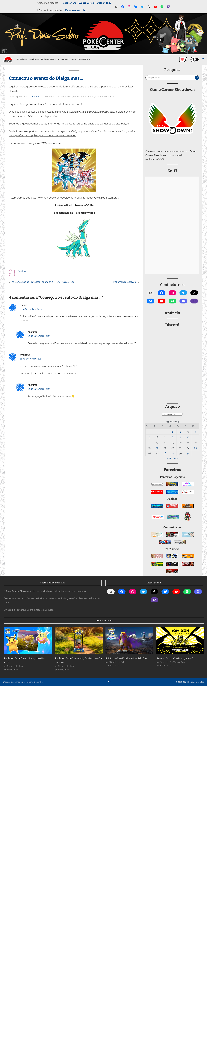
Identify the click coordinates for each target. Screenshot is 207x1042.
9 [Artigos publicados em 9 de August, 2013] (180, 437)
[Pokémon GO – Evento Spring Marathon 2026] (28, 640)
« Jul (168, 458)
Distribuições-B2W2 (83, 96)
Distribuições (65, 96)
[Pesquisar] (197, 78)
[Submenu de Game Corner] (67, 59)
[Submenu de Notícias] (21, 59)
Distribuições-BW (104, 96)
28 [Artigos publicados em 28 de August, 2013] (165, 453)
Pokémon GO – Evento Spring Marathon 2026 (86, 3)
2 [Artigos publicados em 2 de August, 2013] (180, 431)
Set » (175, 458)
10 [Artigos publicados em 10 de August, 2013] (188, 437)
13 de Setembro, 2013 (39, 335)
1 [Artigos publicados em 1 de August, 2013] (172, 431)
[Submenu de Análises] (32, 59)
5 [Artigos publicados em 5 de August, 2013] (149, 437)
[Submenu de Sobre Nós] (83, 59)
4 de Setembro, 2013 (31, 309)
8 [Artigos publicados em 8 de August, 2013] (172, 437)
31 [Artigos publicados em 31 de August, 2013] (188, 453)
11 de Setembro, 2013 (31, 358)
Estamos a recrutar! (76, 10)
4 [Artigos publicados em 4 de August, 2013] (195, 431)
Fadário (36, 96)
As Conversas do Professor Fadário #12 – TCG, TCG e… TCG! (43, 282)
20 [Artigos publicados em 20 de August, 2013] (157, 448)
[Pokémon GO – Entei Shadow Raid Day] (129, 640)
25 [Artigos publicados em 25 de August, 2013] (195, 448)
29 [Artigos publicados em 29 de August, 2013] (172, 453)
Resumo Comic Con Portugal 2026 (174, 658)
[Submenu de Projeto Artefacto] (49, 59)
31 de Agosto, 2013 (18, 96)
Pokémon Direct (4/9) (124, 282)
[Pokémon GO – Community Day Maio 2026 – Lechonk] (79, 640)
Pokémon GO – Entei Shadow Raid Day (126, 658)
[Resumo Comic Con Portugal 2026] (180, 640)
